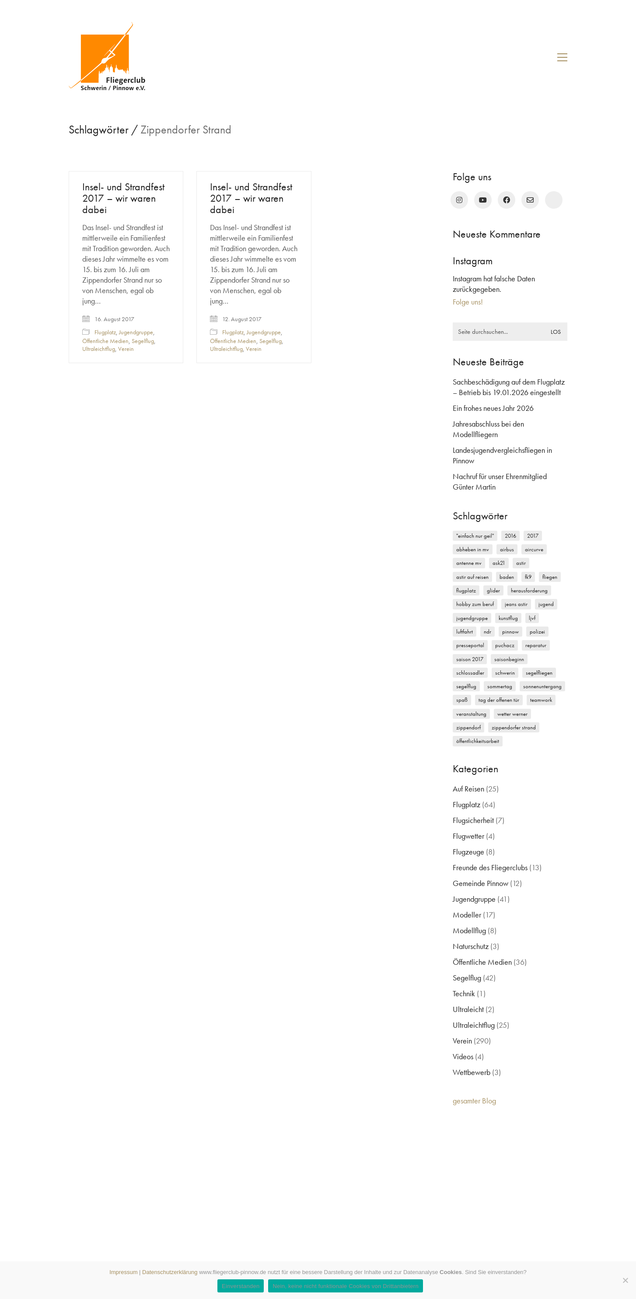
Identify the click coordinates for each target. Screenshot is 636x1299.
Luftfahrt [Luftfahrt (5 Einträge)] (464, 631)
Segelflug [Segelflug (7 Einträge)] (466, 686)
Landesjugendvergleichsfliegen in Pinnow (502, 455)
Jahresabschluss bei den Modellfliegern (488, 429)
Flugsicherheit (473, 820)
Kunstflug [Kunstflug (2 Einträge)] (508, 618)
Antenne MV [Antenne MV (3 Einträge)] (469, 563)
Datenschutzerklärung (169, 1272)
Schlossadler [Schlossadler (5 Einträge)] (470, 672)
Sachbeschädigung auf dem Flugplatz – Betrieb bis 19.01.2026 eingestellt (509, 387)
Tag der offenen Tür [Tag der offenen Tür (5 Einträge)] (499, 700)
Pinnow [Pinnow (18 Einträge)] (510, 631)
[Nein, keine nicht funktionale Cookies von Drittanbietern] (625, 1280)
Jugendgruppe (136, 332)
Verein (126, 349)
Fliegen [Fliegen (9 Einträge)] (549, 577)
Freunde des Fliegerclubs (490, 867)
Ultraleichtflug (98, 349)
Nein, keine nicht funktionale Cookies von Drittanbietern (345, 1286)
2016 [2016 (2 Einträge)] (510, 535)
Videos (463, 1056)
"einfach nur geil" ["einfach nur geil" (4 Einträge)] (475, 535)
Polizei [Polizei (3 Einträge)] (537, 631)
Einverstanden (240, 1286)
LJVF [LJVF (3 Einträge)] (532, 618)
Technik (464, 993)
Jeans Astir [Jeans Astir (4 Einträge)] (516, 604)
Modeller (467, 915)
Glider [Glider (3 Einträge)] (493, 590)
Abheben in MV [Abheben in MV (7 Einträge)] (472, 549)
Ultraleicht (468, 1009)
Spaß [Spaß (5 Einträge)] (462, 700)
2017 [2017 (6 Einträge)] (532, 535)
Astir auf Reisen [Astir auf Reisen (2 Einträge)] (472, 577)
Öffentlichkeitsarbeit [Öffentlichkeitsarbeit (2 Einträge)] (477, 741)
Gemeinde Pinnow (480, 883)
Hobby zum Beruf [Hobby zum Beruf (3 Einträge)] (475, 604)
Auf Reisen (468, 789)
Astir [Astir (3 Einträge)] (521, 563)
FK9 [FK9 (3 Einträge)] (528, 577)
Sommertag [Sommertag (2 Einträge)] (499, 686)
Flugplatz (105, 332)
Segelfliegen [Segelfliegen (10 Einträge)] (539, 672)
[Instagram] (459, 200)
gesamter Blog (474, 1101)
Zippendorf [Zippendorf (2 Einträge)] (468, 727)
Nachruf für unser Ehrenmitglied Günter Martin (500, 481)
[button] (562, 57)
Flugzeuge (468, 852)
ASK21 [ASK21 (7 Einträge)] (499, 563)
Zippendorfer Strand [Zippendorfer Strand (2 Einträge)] (514, 727)
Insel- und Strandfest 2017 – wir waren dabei (123, 198)
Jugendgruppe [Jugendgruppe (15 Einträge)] (472, 618)
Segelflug (143, 341)
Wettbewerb (471, 1072)
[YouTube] (483, 200)
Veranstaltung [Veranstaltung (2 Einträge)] (471, 714)
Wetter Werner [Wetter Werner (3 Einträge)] (512, 714)
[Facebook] (506, 200)
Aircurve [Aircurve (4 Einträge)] (534, 549)
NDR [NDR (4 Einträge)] (487, 631)
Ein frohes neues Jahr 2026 (493, 408)
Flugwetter (468, 836)
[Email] (530, 200)
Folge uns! (468, 302)
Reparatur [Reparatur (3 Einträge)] (535, 645)
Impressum (123, 1272)
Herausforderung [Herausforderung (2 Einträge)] (529, 590)
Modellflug (469, 930)
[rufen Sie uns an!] (554, 200)
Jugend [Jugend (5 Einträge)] (546, 604)
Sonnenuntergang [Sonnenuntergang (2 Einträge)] (542, 686)
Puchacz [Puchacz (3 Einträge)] (504, 645)
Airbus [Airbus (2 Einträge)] (507, 549)
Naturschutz (471, 946)
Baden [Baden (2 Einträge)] (507, 577)
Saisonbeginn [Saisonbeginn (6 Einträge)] (509, 659)
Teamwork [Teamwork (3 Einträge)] (541, 700)
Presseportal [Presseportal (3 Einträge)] (470, 645)
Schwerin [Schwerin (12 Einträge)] (505, 672)
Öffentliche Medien (105, 341)
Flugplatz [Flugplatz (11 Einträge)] (466, 590)
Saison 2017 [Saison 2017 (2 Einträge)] (469, 659)
